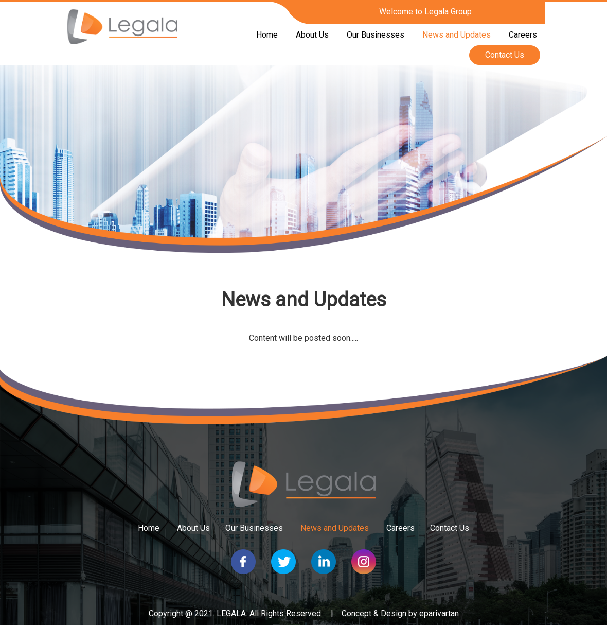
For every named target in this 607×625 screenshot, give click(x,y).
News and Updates (456, 35)
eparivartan (439, 613)
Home (267, 35)
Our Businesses (375, 35)
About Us (312, 35)
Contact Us (504, 55)
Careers (523, 35)
